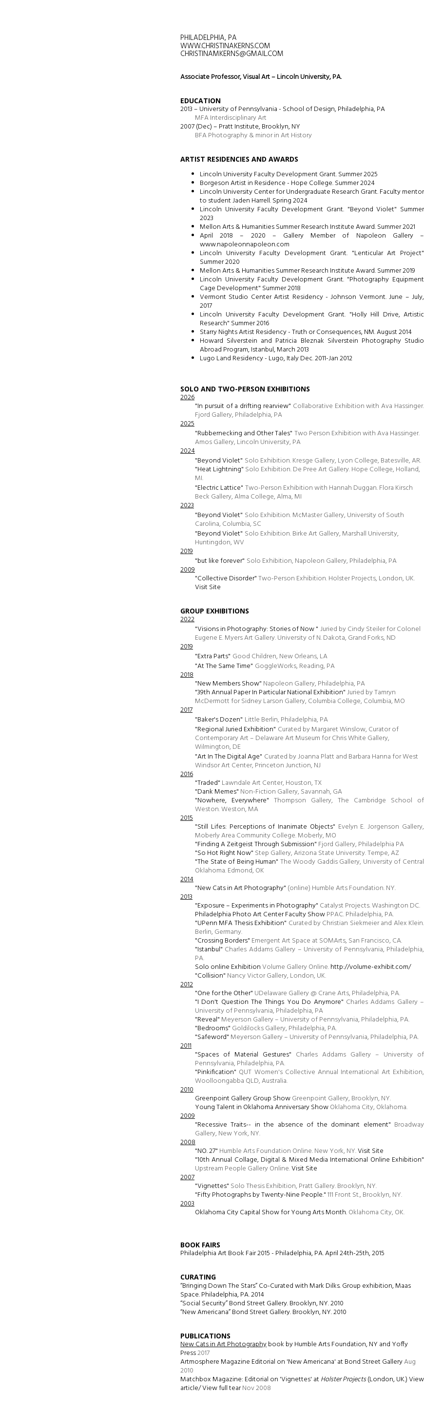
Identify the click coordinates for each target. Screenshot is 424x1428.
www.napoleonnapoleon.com (244, 244)
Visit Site (208, 587)
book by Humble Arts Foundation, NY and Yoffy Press (294, 1349)
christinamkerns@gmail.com (232, 54)
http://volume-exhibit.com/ (370, 967)
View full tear (221, 1388)
